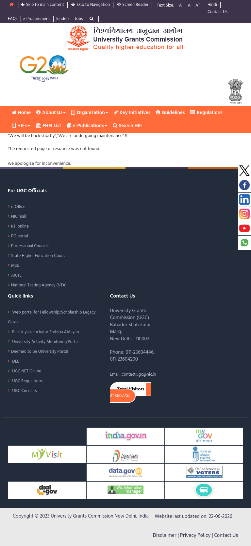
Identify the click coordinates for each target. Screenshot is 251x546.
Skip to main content (42, 5)
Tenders (62, 19)
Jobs (79, 19)
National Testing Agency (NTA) (39, 285)
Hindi (212, 5)
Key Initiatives (132, 113)
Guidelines (170, 113)
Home (21, 113)
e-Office (18, 206)
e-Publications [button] (87, 126)
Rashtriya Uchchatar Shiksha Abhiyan (45, 332)
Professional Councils (30, 246)
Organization (89, 113)
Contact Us (217, 12)
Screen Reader (132, 5)
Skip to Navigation (90, 5)
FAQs (12, 19)
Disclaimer (164, 535)
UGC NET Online (26, 371)
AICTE (16, 275)
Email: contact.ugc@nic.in (133, 374)
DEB (15, 361)
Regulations (206, 113)
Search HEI (127, 126)
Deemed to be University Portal (39, 351)
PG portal (19, 236)
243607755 (120, 396)
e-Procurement (36, 19)
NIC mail (18, 216)
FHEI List (48, 126)
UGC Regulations (26, 381)
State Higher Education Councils (40, 255)
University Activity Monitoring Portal (44, 341)
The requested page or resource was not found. (54, 149)
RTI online (20, 226)
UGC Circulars (24, 390)
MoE (15, 265)
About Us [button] (51, 113)
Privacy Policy (195, 535)
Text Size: (165, 6)
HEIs (21, 126)
